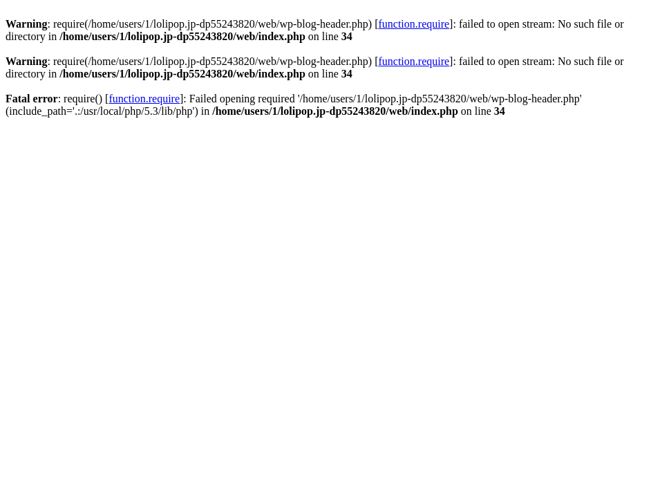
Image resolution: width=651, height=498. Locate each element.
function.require (413, 24)
